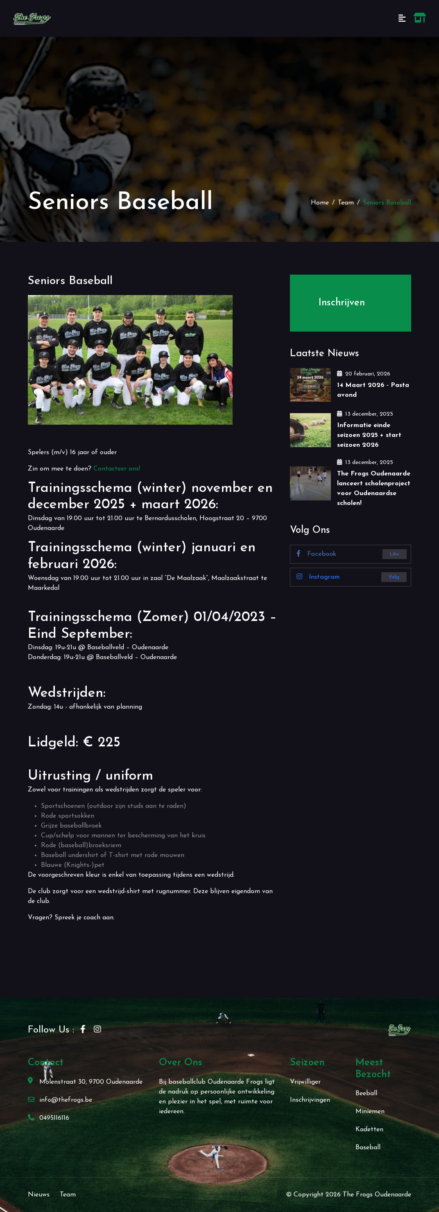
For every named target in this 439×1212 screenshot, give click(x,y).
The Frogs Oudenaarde (377, 1195)
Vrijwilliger (305, 1082)
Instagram (318, 576)
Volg (394, 577)
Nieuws (39, 1195)
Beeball (366, 1093)
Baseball (367, 1147)
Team (346, 203)
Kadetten (369, 1129)
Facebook (316, 553)
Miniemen (370, 1111)
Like (394, 554)
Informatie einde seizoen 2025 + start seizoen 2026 (369, 435)
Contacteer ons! (116, 469)
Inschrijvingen (310, 1100)
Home (320, 203)
